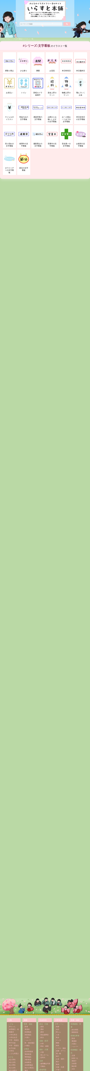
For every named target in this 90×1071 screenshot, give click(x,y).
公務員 (26, 1049)
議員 (42, 1027)
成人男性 (12, 1060)
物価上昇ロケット (66, 86)
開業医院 (75, 1032)
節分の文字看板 (23, 161)
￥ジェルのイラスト (9, 110)
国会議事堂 (44, 1035)
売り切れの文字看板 (9, 137)
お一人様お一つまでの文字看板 (66, 111)
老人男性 (12, 1065)
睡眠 (57, 1043)
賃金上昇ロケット (52, 86)
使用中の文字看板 (23, 137)
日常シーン (59, 1024)
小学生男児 (13, 1035)
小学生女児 (13, 1037)
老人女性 (12, 1068)
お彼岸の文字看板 (80, 137)
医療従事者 (75, 1036)
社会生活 (43, 1020)
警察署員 (28, 1054)
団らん (58, 1032)
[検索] (66, 24)
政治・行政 (43, 1024)
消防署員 (28, 1060)
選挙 (42, 1029)
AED (73, 1069)
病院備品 (28, 1035)
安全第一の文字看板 (66, 137)
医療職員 (28, 1032)
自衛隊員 (28, 1062)
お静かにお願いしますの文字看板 (52, 111)
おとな (10, 1057)
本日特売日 (66, 63)
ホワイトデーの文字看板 (9, 162)
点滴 (73, 1055)
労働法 (42, 1066)
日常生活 (58, 1020)
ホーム (2, 39)
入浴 (57, 1035)
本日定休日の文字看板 (80, 110)
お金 (42, 1043)
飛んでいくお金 (80, 86)
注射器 (74, 1063)
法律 (41, 1061)
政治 (42, 1037)
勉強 (57, 1064)
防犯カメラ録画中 (38, 86)
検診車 (74, 1066)
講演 (42, 1032)
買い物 (58, 1053)
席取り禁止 (9, 63)
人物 (10, 1020)
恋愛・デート (61, 1051)
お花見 (52, 63)
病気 (57, 1045)
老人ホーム (44, 1055)
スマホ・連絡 (61, 1048)
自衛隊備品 (29, 1065)
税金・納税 (44, 1046)
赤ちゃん (12, 1027)
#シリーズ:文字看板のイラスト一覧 (20, 39)
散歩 (57, 1037)
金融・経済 (43, 1041)
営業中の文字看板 (52, 137)
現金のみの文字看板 (23, 110)
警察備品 (28, 1057)
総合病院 (75, 1030)
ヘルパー (28, 1040)
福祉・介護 (43, 1049)
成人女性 (12, 1062)
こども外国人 (14, 1053)
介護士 (27, 1037)
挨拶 (57, 1027)
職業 (25, 1020)
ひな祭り (23, 63)
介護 (42, 1052)
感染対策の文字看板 (38, 110)
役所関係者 (29, 1051)
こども (10, 1024)
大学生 (11, 1051)
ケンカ (58, 1040)
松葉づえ (75, 1058)
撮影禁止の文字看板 (38, 137)
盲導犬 (42, 1057)
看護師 (27, 1029)
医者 (26, 1027)
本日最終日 (80, 63)
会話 (57, 1029)
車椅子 (74, 1061)
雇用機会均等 (45, 1064)
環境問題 (42, 1070)
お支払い (9, 85)
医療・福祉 (28, 1024)
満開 (38, 63)
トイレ (23, 85)
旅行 (57, 1056)
